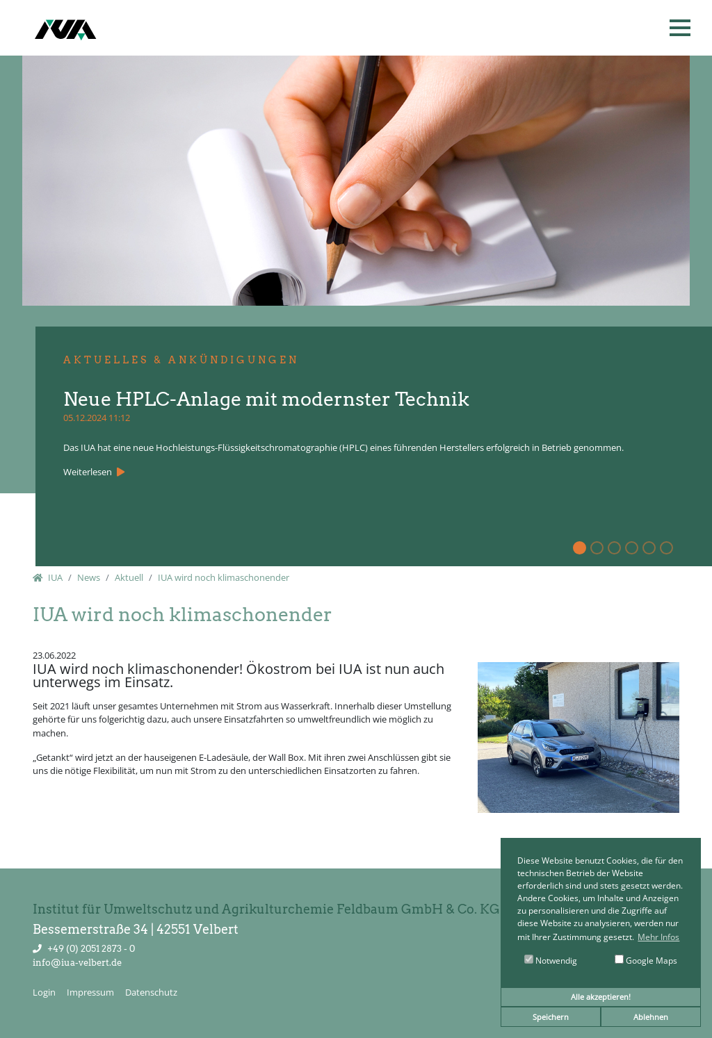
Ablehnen (650, 1017)
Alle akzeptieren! (601, 996)
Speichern (551, 1017)
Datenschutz (151, 992)
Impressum (90, 992)
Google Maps (646, 960)
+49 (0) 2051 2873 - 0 (91, 949)
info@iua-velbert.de (77, 962)
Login (44, 992)
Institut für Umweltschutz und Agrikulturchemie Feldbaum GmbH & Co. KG (266, 909)
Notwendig (550, 960)
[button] (680, 27)
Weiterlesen (88, 472)
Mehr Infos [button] (658, 937)
